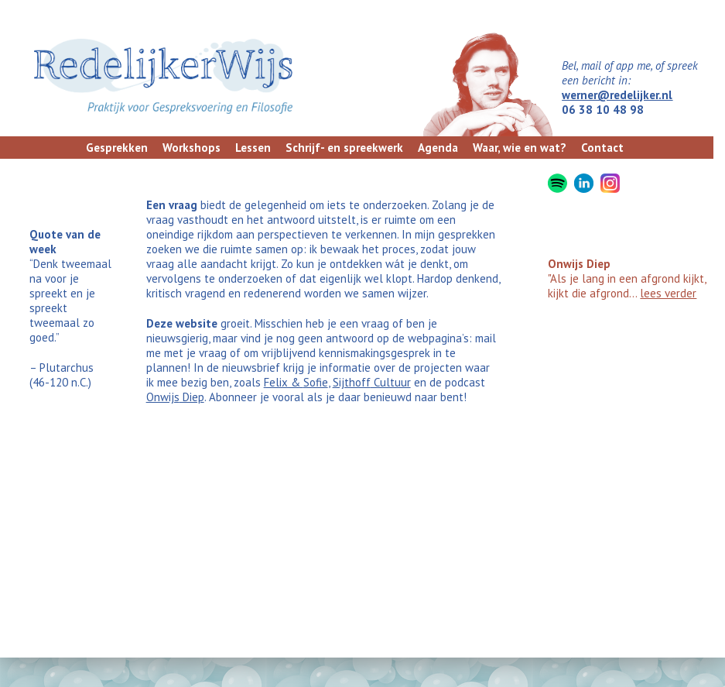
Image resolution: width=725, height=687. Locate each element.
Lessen (253, 147)
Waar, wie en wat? (519, 147)
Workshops (191, 147)
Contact (602, 147)
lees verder (668, 293)
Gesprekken (117, 147)
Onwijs (163, 397)
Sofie (315, 382)
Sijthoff (352, 382)
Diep (192, 397)
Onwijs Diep (579, 263)
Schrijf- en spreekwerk (344, 147)
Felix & (283, 382)
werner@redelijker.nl (617, 95)
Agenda (438, 147)
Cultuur (391, 382)
